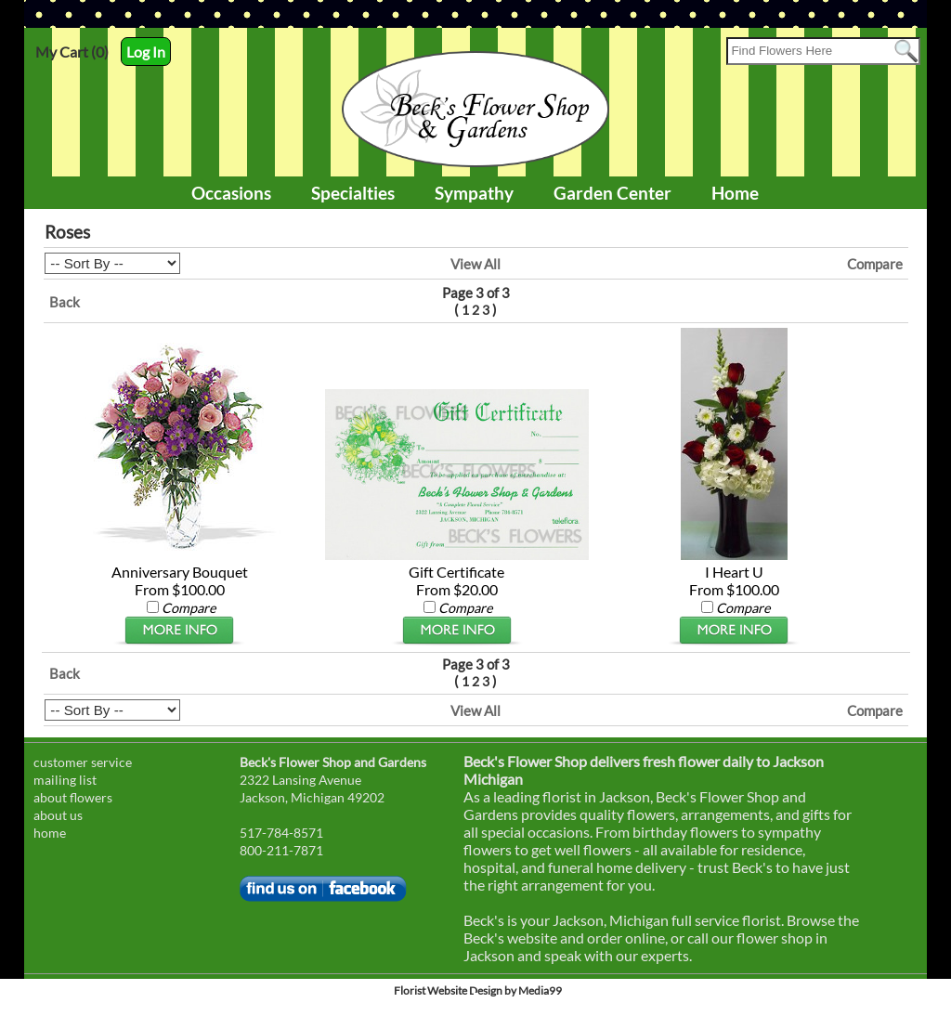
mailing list (65, 780)
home (49, 832)
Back (64, 301)
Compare (875, 263)
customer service (82, 762)
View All (475, 263)
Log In (145, 51)
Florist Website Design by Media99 (478, 990)
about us (58, 815)
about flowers (72, 797)
